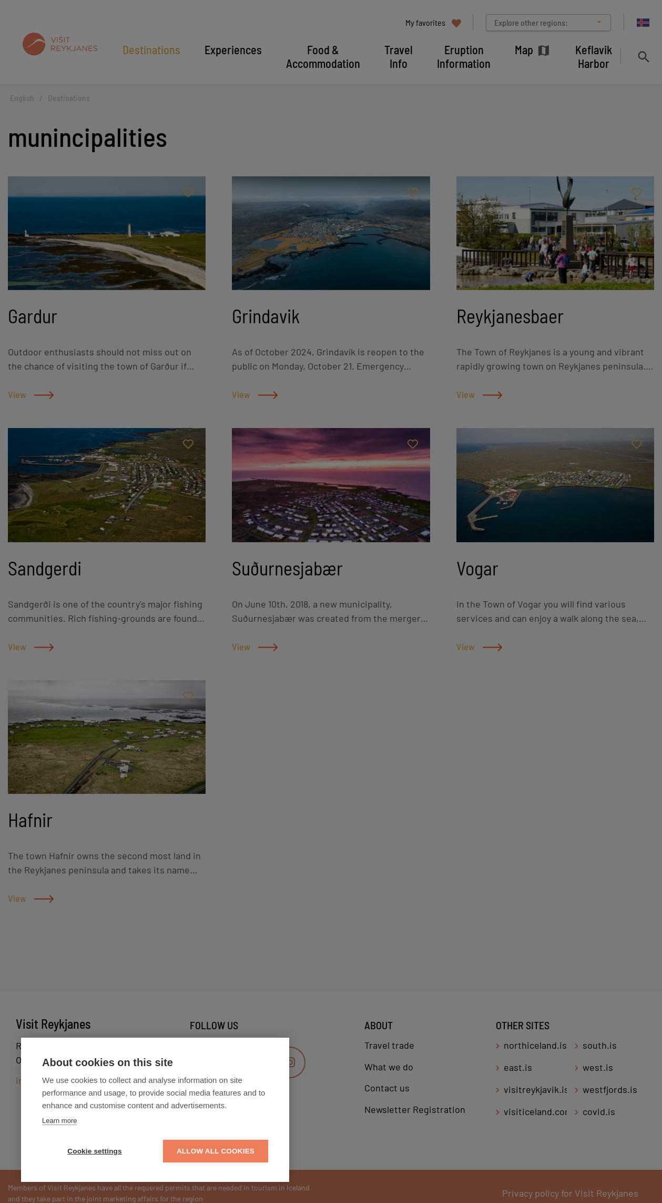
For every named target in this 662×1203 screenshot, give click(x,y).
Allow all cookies (215, 1151)
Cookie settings (94, 1151)
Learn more (59, 1121)
